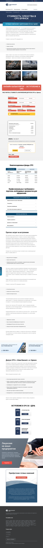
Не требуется (25, 106)
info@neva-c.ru (7, 536)
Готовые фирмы (24, 9)
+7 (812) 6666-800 (8, 534)
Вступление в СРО (9, 9)
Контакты (35, 9)
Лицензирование (17, 9)
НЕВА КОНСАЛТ (8, 542)
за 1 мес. (28, 110)
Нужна (10, 110)
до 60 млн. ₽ (10, 106)
